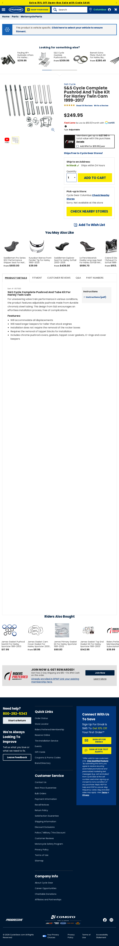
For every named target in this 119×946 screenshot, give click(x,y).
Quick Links (44, 712)
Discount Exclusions (45, 827)
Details (80, 141)
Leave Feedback (17, 757)
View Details (37, 169)
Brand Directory (43, 763)
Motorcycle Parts (31, 16)
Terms (104, 792)
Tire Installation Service (46, 740)
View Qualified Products (97, 761)
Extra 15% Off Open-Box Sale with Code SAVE (59, 2)
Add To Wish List (92, 225)
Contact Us (40, 782)
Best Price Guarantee (45, 787)
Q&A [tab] (78, 277)
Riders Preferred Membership (49, 729)
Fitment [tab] (37, 277)
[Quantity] (72, 177)
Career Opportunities (45, 888)
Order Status (41, 718)
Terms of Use (41, 855)
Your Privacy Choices (53, 936)
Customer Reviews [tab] (58, 277)
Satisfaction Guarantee (47, 815)
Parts (15, 16)
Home (5, 16)
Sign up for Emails (99, 740)
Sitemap (39, 860)
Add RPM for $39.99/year (92, 146)
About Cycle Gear (44, 882)
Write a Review (101, 105)
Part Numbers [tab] (94, 277)
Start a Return (17, 720)
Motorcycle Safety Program (49, 843)
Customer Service (49, 775)
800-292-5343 (15, 713)
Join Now (100, 672)
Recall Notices (42, 804)
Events (38, 746)
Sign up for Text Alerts (98, 750)
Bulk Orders (40, 793)
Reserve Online (42, 735)
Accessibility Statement (102, 936)
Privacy (85, 795)
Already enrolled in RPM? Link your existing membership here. (55, 680)
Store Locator (42, 724)
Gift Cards (40, 752)
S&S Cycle (70, 84)
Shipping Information (45, 821)
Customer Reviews (44, 838)
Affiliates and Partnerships (48, 899)
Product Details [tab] (16, 278)
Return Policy (41, 810)
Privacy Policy (42, 849)
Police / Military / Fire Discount (50, 832)
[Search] (69, 10)
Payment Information (46, 799)
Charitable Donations (45, 894)
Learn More (100, 679)
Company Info (46, 876)
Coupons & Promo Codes (48, 757)
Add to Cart (95, 178)
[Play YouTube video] (59, 366)
